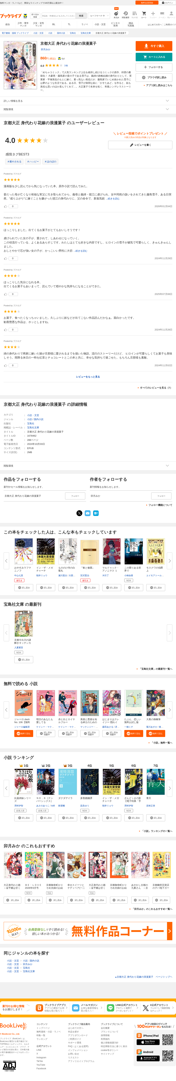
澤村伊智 (18, 805)
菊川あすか (151, 727)
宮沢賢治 (84, 575)
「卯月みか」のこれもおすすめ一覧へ (152, 909)
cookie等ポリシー (109, 1050)
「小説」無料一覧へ (161, 742)
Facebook (41, 1068)
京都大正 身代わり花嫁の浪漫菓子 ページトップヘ (143, 976)
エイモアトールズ (155, 575)
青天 (148, 798)
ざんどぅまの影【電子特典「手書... (132, 801)
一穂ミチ (128, 727)
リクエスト (73, 1057)
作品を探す (73, 1031)
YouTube (40, 1065)
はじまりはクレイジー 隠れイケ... (110, 722)
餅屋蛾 (61, 805)
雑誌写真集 (131, 24)
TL (69, 24)
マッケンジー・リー (90, 727)
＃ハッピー (33, 161)
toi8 (53, 805)
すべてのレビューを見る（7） (156, 387)
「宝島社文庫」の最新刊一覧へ (155, 669)
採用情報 (105, 1035)
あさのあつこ (43, 805)
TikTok (39, 1061)
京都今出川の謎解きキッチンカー (22, 643)
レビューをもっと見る (88, 376)
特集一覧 (40, 1035)
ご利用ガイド (170, 24)
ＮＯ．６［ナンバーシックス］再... (44, 801)
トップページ (43, 1028)
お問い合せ (73, 1054)
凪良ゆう (84, 805)
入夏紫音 (18, 647)
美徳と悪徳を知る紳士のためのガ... (88, 722)
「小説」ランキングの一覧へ (156, 831)
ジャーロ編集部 (22, 727)
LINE (38, 1050)
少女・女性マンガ (38, 24)
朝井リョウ (41, 575)
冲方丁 (105, 575)
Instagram (41, 1057)
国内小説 (38, 419)
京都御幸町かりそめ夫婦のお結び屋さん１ (54, 888)
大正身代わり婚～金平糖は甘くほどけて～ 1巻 (97, 888)
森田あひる (107, 727)
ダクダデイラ (65, 798)
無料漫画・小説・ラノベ (48, 1031)
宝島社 (30, 423)
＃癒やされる (14, 161)
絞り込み (35, 15)
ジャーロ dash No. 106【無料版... (22, 722)
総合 (8, 24)
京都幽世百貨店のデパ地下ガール (161, 888)
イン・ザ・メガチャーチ (44, 569)
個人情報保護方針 (109, 1042)
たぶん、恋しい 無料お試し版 (133, 721)
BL (53, 24)
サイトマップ (107, 1054)
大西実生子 (74, 575)
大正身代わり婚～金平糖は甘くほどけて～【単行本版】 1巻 (12, 889)
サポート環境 (74, 1042)
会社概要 (105, 1028)
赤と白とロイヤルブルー (66, 721)
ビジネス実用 (115, 24)
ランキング (41, 1039)
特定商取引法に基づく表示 (114, 1046)
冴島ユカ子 (120, 727)
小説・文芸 (100, 24)
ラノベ (84, 24)
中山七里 (18, 575)
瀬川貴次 (62, 575)
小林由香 (128, 575)
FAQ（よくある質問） (79, 1046)
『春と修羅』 (87, 567)
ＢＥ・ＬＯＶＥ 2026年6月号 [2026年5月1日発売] (34, 889)
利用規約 (105, 1039)
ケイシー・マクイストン (48, 727)
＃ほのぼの (50, 161)
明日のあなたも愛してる (44, 721)
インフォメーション (78, 1050)
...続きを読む (113, 198)
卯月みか (45, 49)
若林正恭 (150, 805)
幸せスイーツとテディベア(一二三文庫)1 (76, 888)
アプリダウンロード (78, 1035)
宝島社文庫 (33, 427)
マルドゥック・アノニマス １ (110, 569)
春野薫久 (163, 727)
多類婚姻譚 (86, 798)
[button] (23, 587)
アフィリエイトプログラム (81, 1061)
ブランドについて (109, 1031)
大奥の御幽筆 (153, 719)
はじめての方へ (155, 24)
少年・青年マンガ (23, 24)
